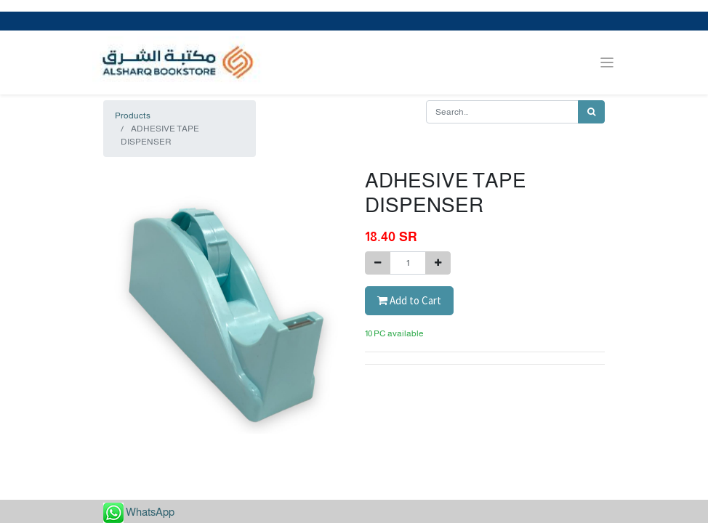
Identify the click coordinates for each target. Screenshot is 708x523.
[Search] (591, 111)
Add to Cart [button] (409, 300)
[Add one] (438, 263)
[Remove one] (377, 263)
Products (132, 115)
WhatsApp (150, 512)
